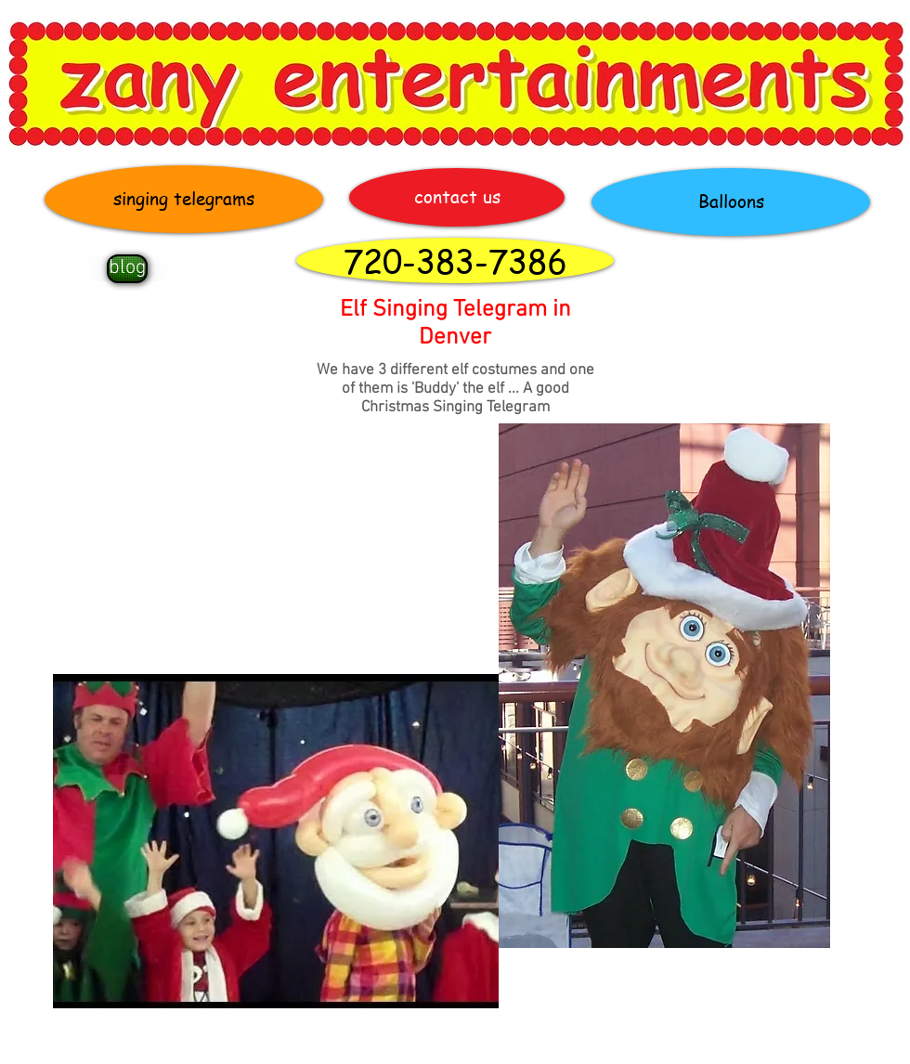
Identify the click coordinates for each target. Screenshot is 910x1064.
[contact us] (457, 197)
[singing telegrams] (184, 199)
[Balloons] (731, 202)
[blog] (127, 268)
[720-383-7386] (455, 260)
